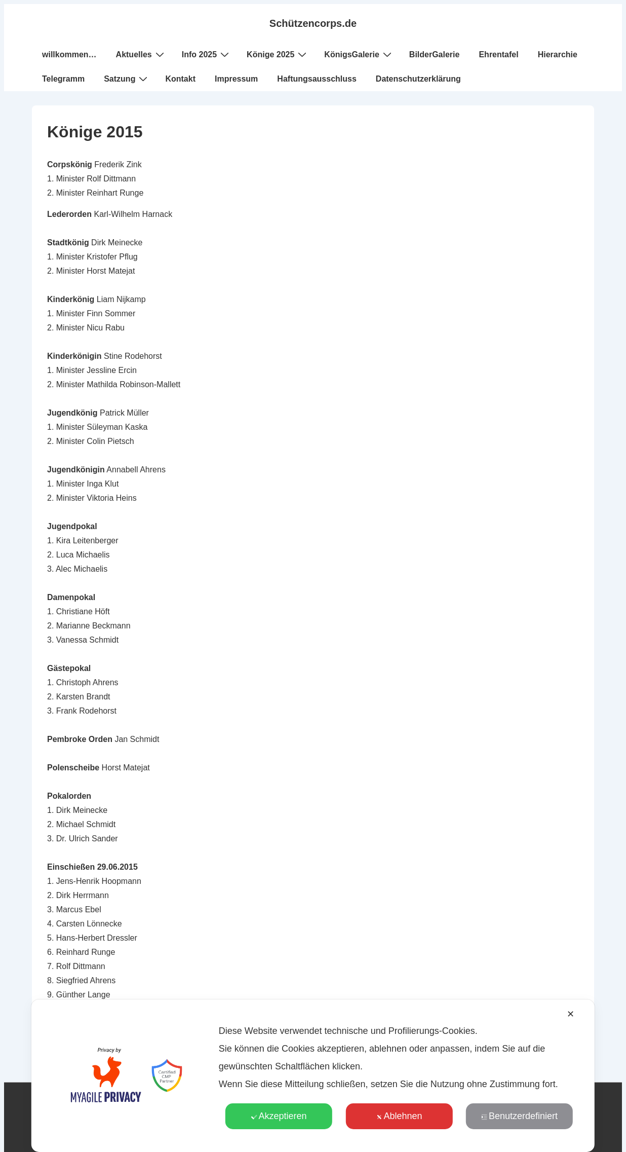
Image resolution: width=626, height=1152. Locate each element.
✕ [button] (570, 1014)
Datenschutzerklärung (418, 79)
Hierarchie (557, 54)
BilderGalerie (434, 54)
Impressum (236, 79)
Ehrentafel (498, 54)
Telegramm (63, 79)
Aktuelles (141, 54)
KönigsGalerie (359, 54)
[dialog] (313, 1075)
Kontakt (180, 79)
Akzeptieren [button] (278, 1116)
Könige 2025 (278, 54)
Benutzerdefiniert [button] (519, 1116)
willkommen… (69, 54)
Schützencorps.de (313, 23)
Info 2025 (206, 54)
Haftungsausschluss (316, 79)
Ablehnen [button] (399, 1116)
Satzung (127, 78)
